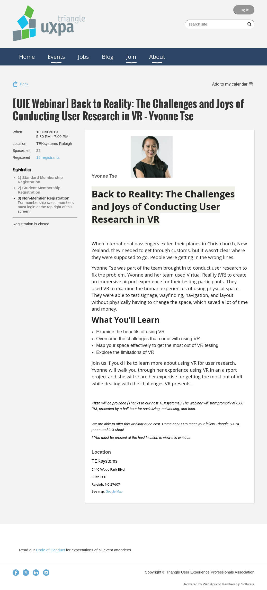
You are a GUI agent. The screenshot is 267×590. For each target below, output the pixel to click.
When (17, 132)
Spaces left (21, 150)
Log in (243, 9)
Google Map (114, 491)
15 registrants (48, 157)
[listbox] (233, 84)
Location (19, 144)
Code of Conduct (50, 550)
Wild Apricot (212, 584)
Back (24, 84)
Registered (21, 157)
